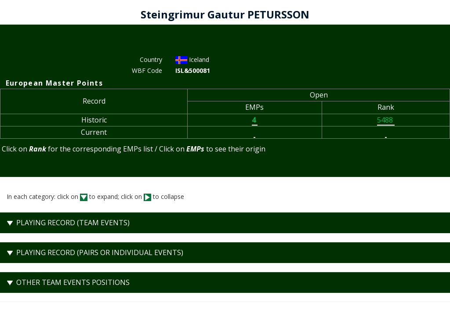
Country (151, 59)
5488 (386, 120)
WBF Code (147, 70)
